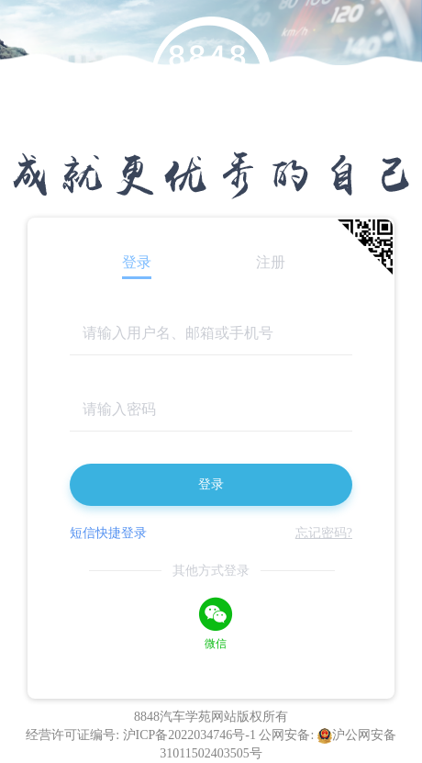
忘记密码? (323, 533)
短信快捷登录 (108, 533)
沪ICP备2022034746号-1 (191, 735)
